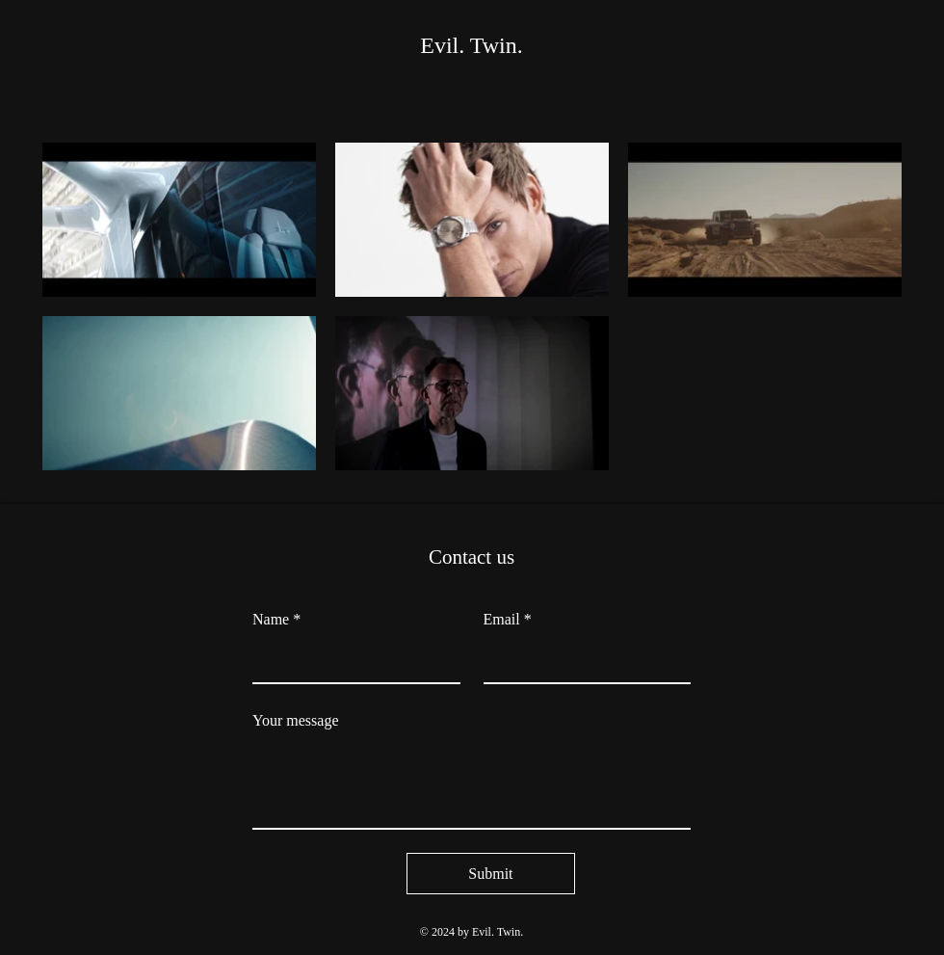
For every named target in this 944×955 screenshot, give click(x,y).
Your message (295, 720)
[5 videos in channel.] (472, 306)
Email (508, 619)
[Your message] (471, 784)
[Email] (582, 660)
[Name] (350, 660)
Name (276, 619)
